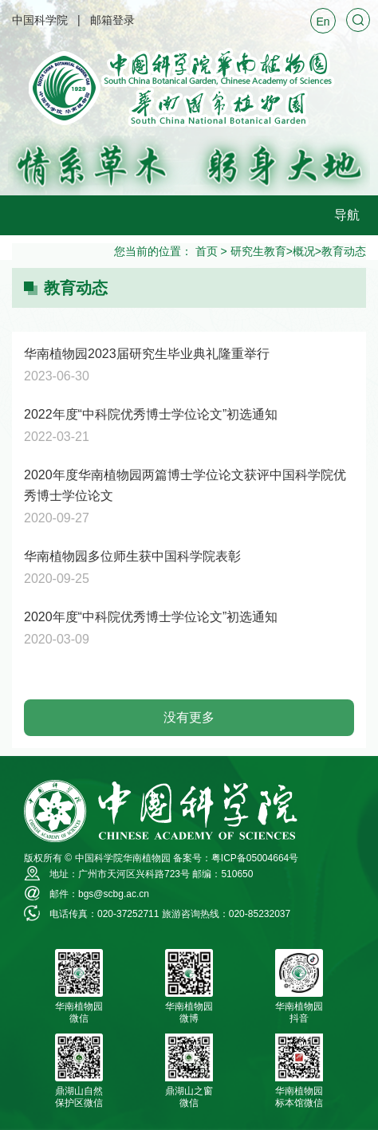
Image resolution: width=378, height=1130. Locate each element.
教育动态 (343, 251)
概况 (304, 251)
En (322, 21)
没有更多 (189, 717)
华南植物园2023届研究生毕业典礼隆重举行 (147, 353)
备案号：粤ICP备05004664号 (235, 858)
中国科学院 (40, 20)
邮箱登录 (112, 20)
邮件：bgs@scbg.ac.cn (99, 894)
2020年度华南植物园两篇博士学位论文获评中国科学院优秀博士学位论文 (185, 485)
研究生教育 (258, 251)
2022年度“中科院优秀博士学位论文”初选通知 (151, 414)
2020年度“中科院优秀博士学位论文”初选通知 (151, 617)
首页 (206, 251)
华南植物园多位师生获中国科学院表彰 (132, 556)
